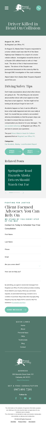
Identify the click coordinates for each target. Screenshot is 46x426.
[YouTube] (25, 398)
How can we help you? (13, 272)
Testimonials (23, 340)
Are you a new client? (12, 264)
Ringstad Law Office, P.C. (26, 136)
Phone (7, 249)
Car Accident (9, 144)
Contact (23, 347)
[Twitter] (21, 398)
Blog (23, 343)
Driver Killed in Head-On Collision (23, 133)
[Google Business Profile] (30, 398)
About (23, 329)
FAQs (23, 336)
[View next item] (23, 193)
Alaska (17, 144)
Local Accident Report (29, 144)
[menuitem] (13, 421)
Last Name (9, 242)
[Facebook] (16, 398)
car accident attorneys (13, 126)
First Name (9, 234)
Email (7, 257)
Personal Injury (23, 333)
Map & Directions (23, 380)
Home (23, 325)
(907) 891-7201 (23, 389)
